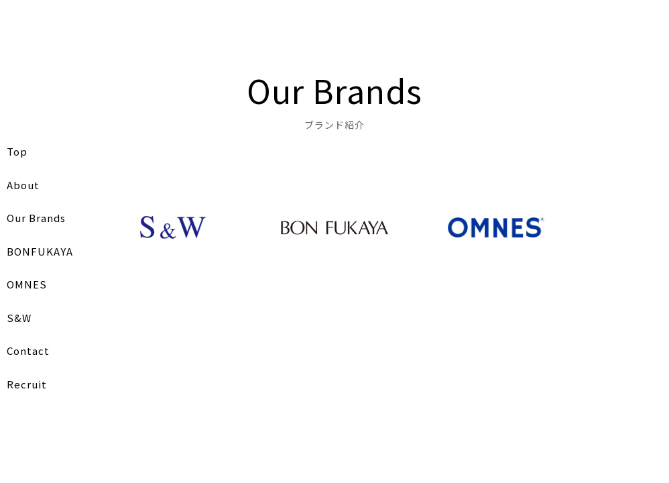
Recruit (27, 384)
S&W (19, 318)
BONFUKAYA (40, 251)
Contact (28, 350)
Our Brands (36, 218)
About (23, 185)
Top (17, 151)
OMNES (27, 284)
